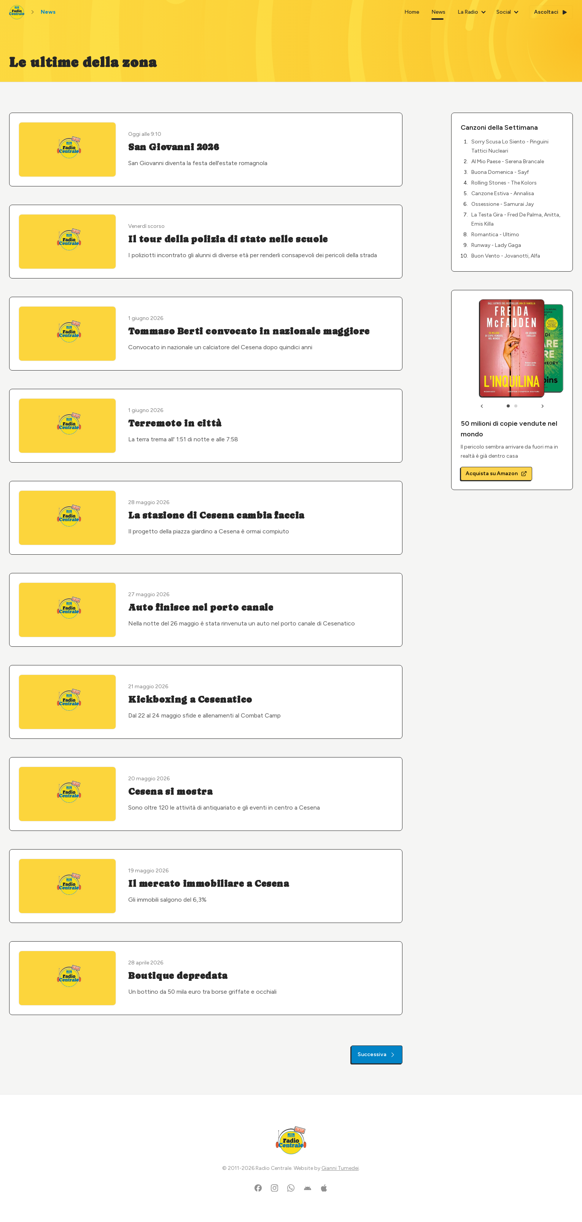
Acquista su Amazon (496, 473)
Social (503, 12)
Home (411, 12)
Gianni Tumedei (340, 1168)
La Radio (468, 12)
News (438, 12)
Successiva (377, 1054)
